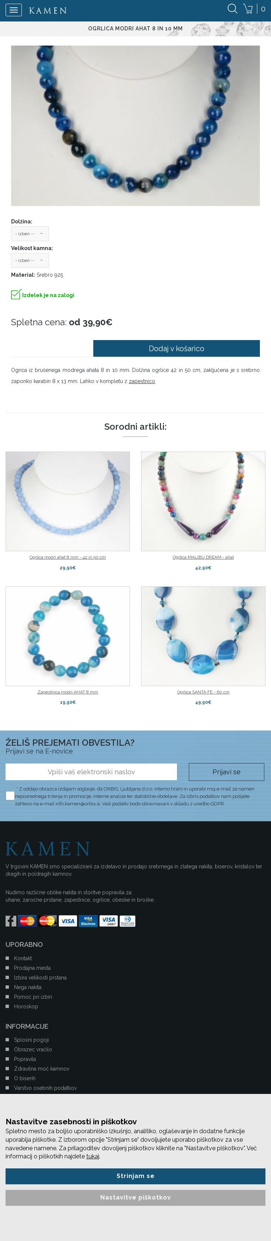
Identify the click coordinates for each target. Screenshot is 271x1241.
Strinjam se (136, 1176)
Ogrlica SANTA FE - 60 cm (203, 692)
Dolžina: (21, 221)
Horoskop (26, 1006)
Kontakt (23, 958)
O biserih (25, 1078)
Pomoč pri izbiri (33, 997)
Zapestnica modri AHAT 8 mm (67, 692)
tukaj (92, 1156)
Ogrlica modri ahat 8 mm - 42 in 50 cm (68, 557)
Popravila (25, 1059)
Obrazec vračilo (33, 1049)
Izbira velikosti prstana (40, 978)
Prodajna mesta (32, 968)
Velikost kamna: (32, 248)
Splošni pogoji (31, 1040)
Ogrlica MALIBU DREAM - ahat (203, 557)
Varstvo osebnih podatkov (45, 1088)
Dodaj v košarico (176, 348)
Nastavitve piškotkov (135, 1197)
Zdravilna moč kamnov (41, 1069)
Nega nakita (27, 987)
